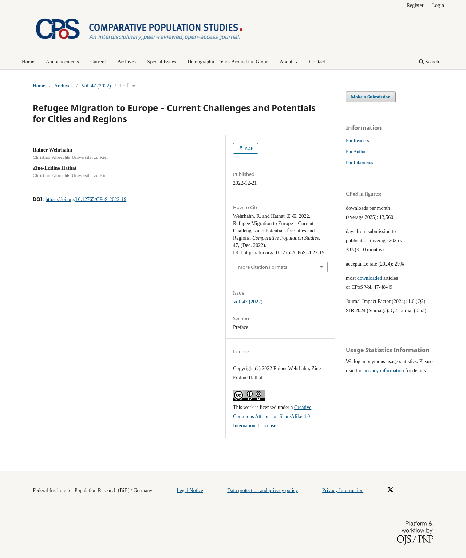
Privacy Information (342, 490)
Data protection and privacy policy (262, 490)
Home (28, 61)
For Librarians (359, 162)
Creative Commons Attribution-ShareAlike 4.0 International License (272, 416)
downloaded (369, 278)
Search (429, 61)
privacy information (383, 370)
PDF (248, 148)
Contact (317, 61)
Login (438, 5)
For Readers (357, 140)
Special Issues (161, 61)
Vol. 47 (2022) (96, 86)
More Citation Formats (262, 267)
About (287, 61)
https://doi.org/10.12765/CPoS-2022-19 (86, 199)
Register (415, 5)
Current (98, 61)
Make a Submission (371, 96)
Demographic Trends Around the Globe (227, 61)
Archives (126, 61)
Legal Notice (190, 490)
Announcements (62, 61)
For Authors (357, 151)
